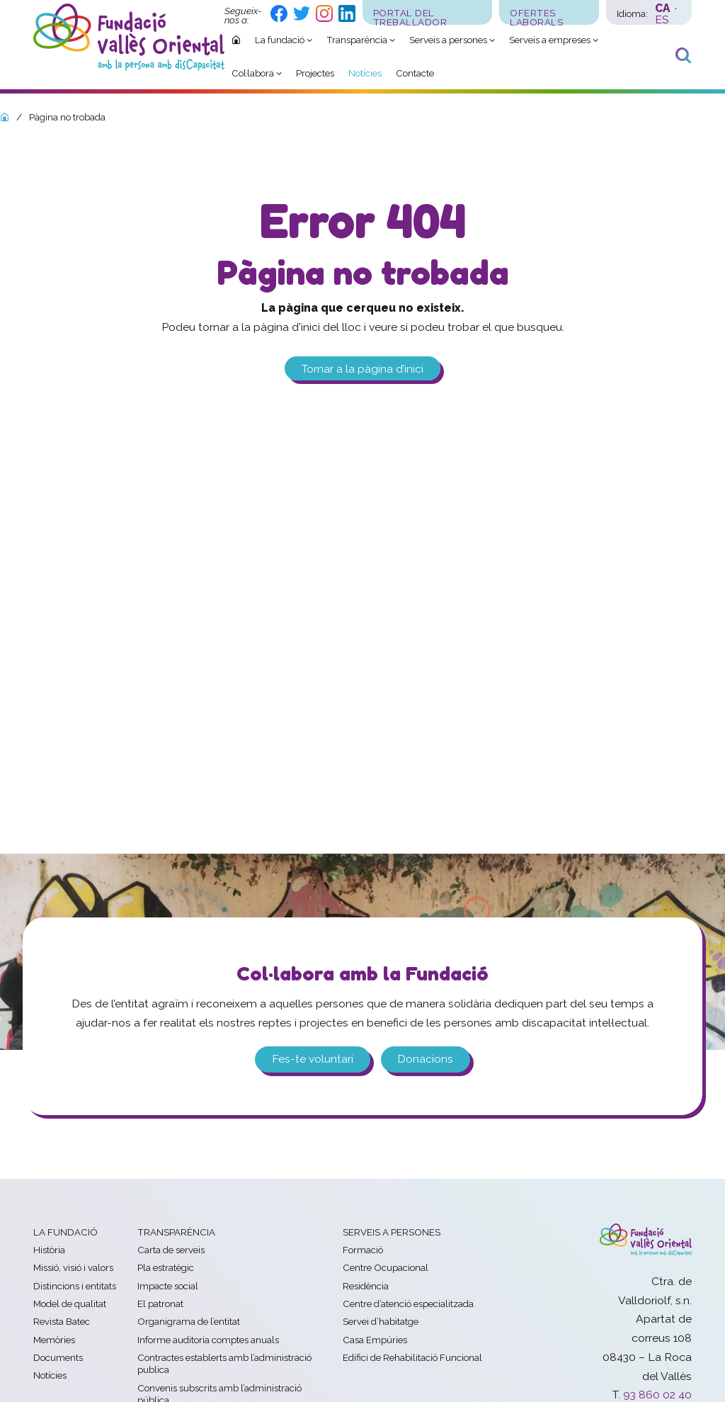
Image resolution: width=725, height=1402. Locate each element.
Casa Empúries (375, 1339)
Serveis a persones (391, 1232)
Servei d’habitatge (380, 1321)
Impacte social (167, 1285)
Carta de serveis (171, 1249)
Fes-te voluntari (312, 1058)
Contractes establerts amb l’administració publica (224, 1363)
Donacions (425, 1058)
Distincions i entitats (74, 1285)
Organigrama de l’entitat (188, 1321)
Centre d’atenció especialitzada (408, 1303)
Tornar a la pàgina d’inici (362, 368)
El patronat (160, 1303)
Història (49, 1249)
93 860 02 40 (657, 1394)
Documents (58, 1357)
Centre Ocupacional (385, 1267)
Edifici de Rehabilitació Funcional (412, 1357)
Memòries (54, 1339)
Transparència (176, 1232)
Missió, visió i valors (73, 1267)
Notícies (50, 1375)
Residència (366, 1285)
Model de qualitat (69, 1303)
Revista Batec (61, 1321)
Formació (363, 1249)
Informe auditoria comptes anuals (208, 1339)
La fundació (65, 1232)
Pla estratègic (165, 1267)
